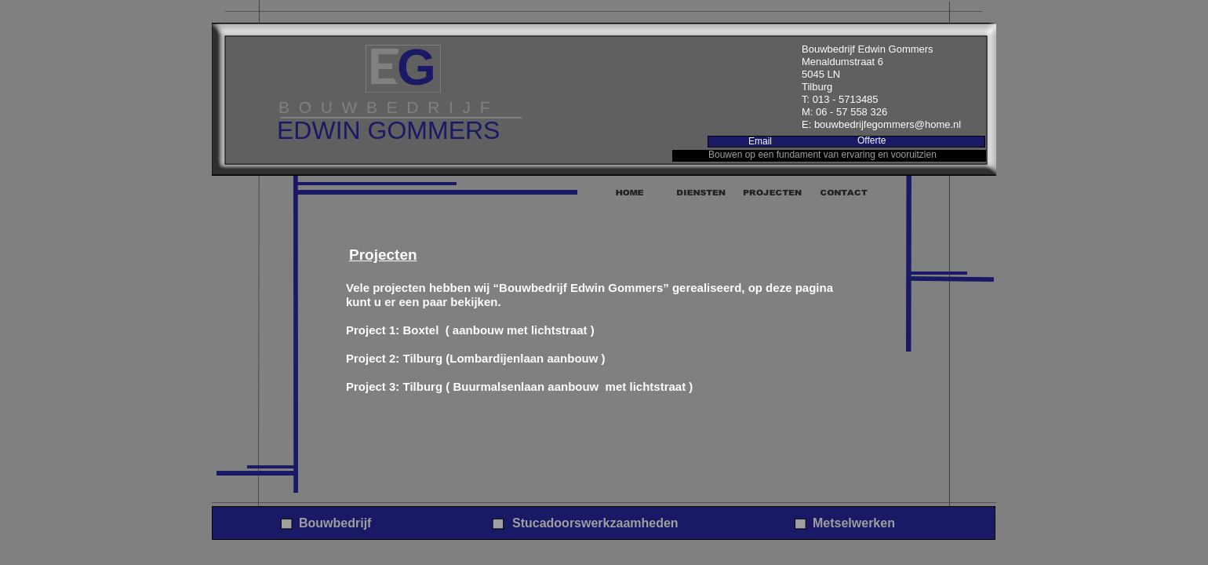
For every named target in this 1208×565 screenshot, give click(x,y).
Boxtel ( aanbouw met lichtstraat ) (499, 330)
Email (760, 141)
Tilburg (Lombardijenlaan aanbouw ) (504, 358)
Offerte (871, 140)
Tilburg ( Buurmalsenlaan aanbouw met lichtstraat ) (548, 386)
